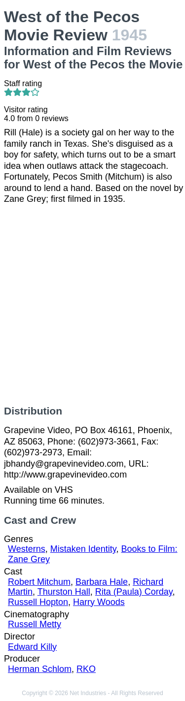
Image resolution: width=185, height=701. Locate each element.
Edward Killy (32, 647)
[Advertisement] (92, 305)
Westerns (26, 549)
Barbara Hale (101, 582)
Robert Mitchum (39, 582)
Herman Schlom (40, 669)
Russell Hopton (38, 602)
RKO (86, 669)
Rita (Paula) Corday (134, 592)
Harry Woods (99, 602)
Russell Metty (34, 624)
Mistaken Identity (83, 549)
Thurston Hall (63, 592)
